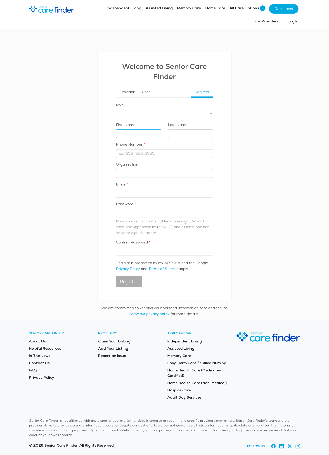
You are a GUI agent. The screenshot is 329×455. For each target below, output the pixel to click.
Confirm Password (132, 242)
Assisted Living (159, 8)
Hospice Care (179, 390)
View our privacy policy (149, 313)
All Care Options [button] (247, 8)
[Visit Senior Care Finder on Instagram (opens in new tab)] (298, 446)
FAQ (33, 370)
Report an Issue (112, 355)
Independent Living (124, 8)
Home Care (215, 8)
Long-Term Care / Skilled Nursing (196, 363)
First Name (125, 124)
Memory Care (189, 8)
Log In (293, 21)
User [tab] (146, 91)
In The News (39, 355)
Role (120, 105)
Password (124, 204)
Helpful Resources (45, 348)
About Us (37, 341)
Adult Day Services (184, 397)
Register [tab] (201, 91)
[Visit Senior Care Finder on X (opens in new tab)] (289, 446)
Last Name (177, 124)
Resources (284, 8)
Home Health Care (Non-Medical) (197, 382)
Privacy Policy (128, 268)
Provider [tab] (127, 91)
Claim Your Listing (114, 341)
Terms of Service (163, 268)
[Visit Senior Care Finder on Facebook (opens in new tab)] (273, 446)
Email (120, 184)
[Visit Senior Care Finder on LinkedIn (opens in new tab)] (281, 446)
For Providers (266, 21)
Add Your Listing (113, 348)
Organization (127, 164)
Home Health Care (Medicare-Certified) (194, 373)
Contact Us (39, 363)
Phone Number (129, 144)
